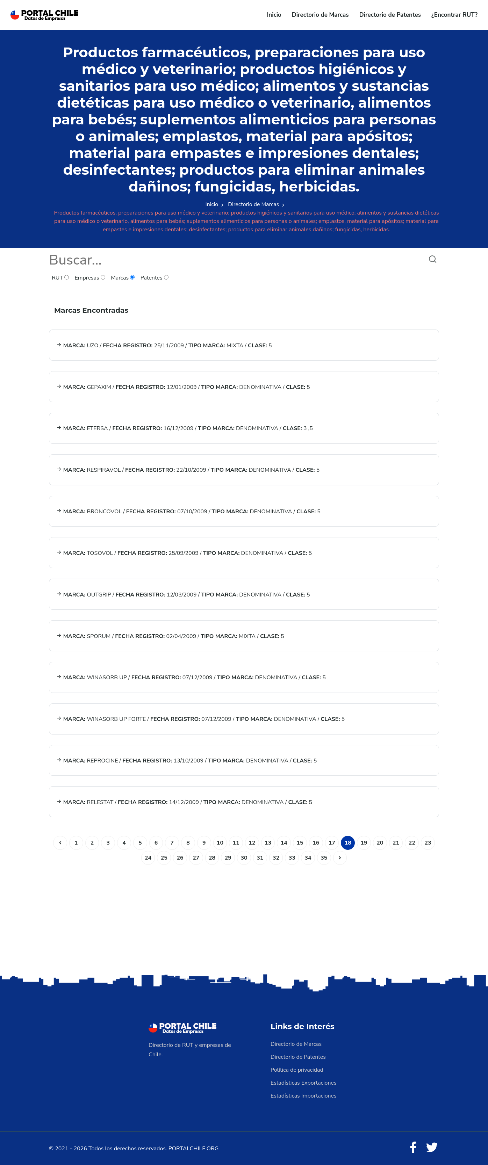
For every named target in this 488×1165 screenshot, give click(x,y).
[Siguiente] (340, 859)
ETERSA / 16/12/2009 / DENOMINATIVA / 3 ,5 (184, 429)
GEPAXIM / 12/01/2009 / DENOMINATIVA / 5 (183, 387)
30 (244, 858)
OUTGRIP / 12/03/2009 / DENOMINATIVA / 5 (183, 595)
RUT (60, 278)
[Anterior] (59, 844)
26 (179, 858)
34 (308, 858)
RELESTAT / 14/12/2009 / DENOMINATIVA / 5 (184, 803)
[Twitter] (432, 1147)
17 (332, 843)
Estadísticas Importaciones (304, 1095)
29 (227, 858)
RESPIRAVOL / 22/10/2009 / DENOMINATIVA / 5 (188, 470)
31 (260, 858)
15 (300, 843)
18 (348, 843)
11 (235, 843)
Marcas (123, 278)
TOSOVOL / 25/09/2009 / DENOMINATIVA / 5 (184, 553)
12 (252, 843)
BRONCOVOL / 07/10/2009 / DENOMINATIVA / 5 (188, 512)
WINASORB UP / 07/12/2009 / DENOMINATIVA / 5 (191, 678)
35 (324, 858)
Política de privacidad (297, 1070)
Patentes (155, 278)
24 (147, 858)
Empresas (90, 278)
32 (276, 858)
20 (380, 843)
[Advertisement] (244, 918)
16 (316, 843)
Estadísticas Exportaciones (304, 1082)
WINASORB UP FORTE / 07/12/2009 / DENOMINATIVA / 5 (200, 720)
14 (284, 843)
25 (163, 858)
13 (268, 843)
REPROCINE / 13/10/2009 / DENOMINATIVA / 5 (186, 761)
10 (219, 843)
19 (364, 843)
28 (211, 858)
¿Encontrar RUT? (454, 15)
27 (195, 858)
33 (292, 858)
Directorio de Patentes (390, 15)
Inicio (274, 15)
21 (396, 843)
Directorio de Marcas (320, 15)
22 (412, 843)
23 (428, 843)
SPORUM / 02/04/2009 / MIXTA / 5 (170, 637)
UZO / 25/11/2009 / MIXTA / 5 (164, 345)
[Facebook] (413, 1147)
